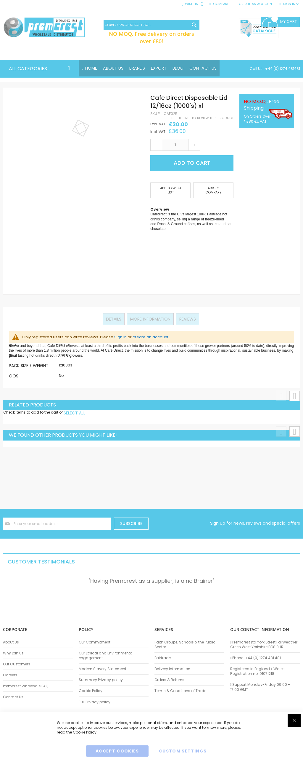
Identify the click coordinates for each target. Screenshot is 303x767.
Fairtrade (162, 658)
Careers (10, 675)
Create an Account (256, 4)
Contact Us (13, 697)
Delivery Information (172, 669)
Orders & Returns (169, 680)
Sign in (120, 337)
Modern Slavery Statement (102, 669)
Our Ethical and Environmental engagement (106, 655)
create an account (150, 337)
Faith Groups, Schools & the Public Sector (184, 644)
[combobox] (151, 25)
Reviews (187, 319)
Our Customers (16, 664)
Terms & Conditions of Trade (180, 690)
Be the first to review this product (202, 118)
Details (114, 319)
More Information (150, 319)
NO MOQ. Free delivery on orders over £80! (151, 37)
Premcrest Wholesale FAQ (25, 686)
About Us (11, 642)
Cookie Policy (90, 690)
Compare (221, 4)
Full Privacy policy (94, 702)
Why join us (13, 653)
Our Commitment (94, 642)
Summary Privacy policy (101, 680)
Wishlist (194, 4)
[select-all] (74, 413)
